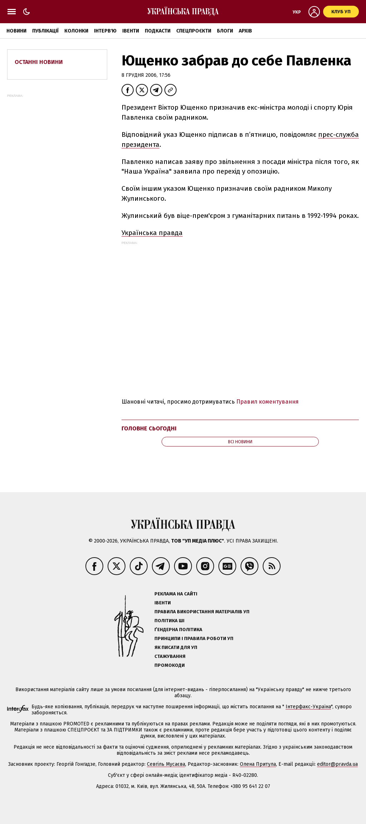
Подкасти (157, 31)
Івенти (130, 31)
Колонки (76, 31)
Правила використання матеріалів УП (201, 611)
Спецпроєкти (193, 31)
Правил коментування (267, 401)
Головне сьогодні (149, 428)
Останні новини (39, 62)
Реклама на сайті (175, 593)
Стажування (170, 656)
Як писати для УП (175, 647)
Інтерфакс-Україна (308, 707)
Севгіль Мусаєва (166, 764)
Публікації (45, 31)
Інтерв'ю (105, 31)
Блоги (225, 31)
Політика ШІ (169, 620)
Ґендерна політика (178, 629)
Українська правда (152, 233)
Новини (16, 31)
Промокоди (169, 665)
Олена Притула (258, 764)
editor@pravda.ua (337, 764)
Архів (245, 31)
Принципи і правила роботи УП (193, 638)
